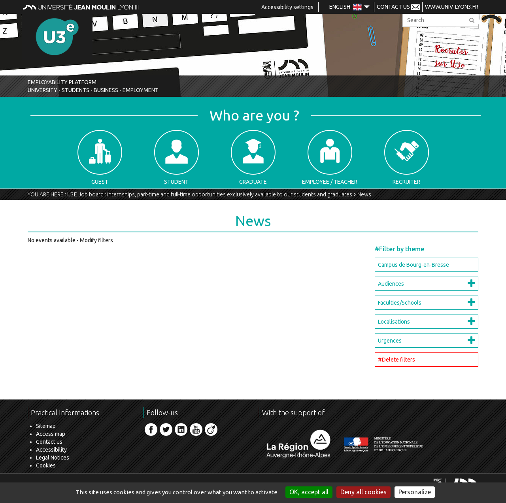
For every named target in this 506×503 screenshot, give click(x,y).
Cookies (46, 465)
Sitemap (46, 426)
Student (176, 157)
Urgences (390, 340)
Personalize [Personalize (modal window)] (414, 491)
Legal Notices (52, 457)
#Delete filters (396, 359)
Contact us (49, 442)
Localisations (394, 321)
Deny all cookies (363, 491)
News (364, 194)
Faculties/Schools (399, 303)
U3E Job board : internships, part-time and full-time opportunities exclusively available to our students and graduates (209, 194)
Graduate (253, 157)
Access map (50, 434)
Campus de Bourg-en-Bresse (413, 265)
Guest (99, 157)
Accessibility (51, 449)
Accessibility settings (287, 7)
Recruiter (406, 157)
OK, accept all (309, 491)
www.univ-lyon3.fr (451, 7)
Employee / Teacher (329, 157)
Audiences (391, 284)
